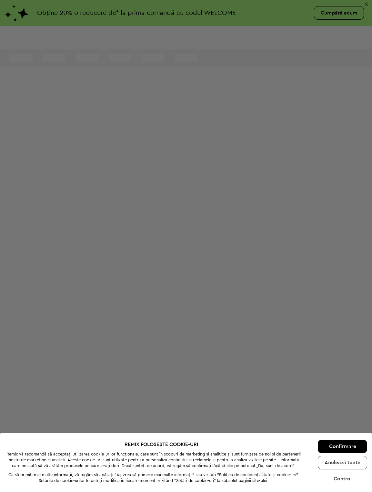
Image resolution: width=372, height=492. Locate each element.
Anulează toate (342, 433)
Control (343, 449)
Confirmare (342, 417)
